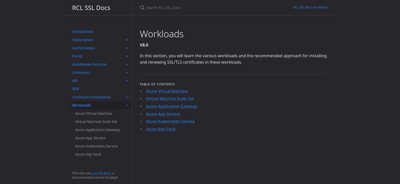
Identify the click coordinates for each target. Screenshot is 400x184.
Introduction (82, 31)
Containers (81, 72)
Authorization (83, 47)
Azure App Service (90, 137)
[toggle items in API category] (127, 81)
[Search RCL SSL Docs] (200, 7)
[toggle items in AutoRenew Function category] (127, 64)
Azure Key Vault (88, 154)
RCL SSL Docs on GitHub (310, 7)
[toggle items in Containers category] (127, 72)
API (75, 80)
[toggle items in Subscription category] (127, 40)
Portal (77, 56)
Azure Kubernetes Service (96, 146)
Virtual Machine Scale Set (96, 121)
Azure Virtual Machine (93, 113)
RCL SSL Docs (91, 7)
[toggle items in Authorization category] (127, 48)
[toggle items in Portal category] (127, 56)
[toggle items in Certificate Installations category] (127, 97)
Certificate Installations (91, 97)
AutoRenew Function (89, 64)
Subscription (82, 39)
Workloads (81, 105)
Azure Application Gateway (97, 129)
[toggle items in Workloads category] (127, 105)
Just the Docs (101, 173)
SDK (75, 88)
